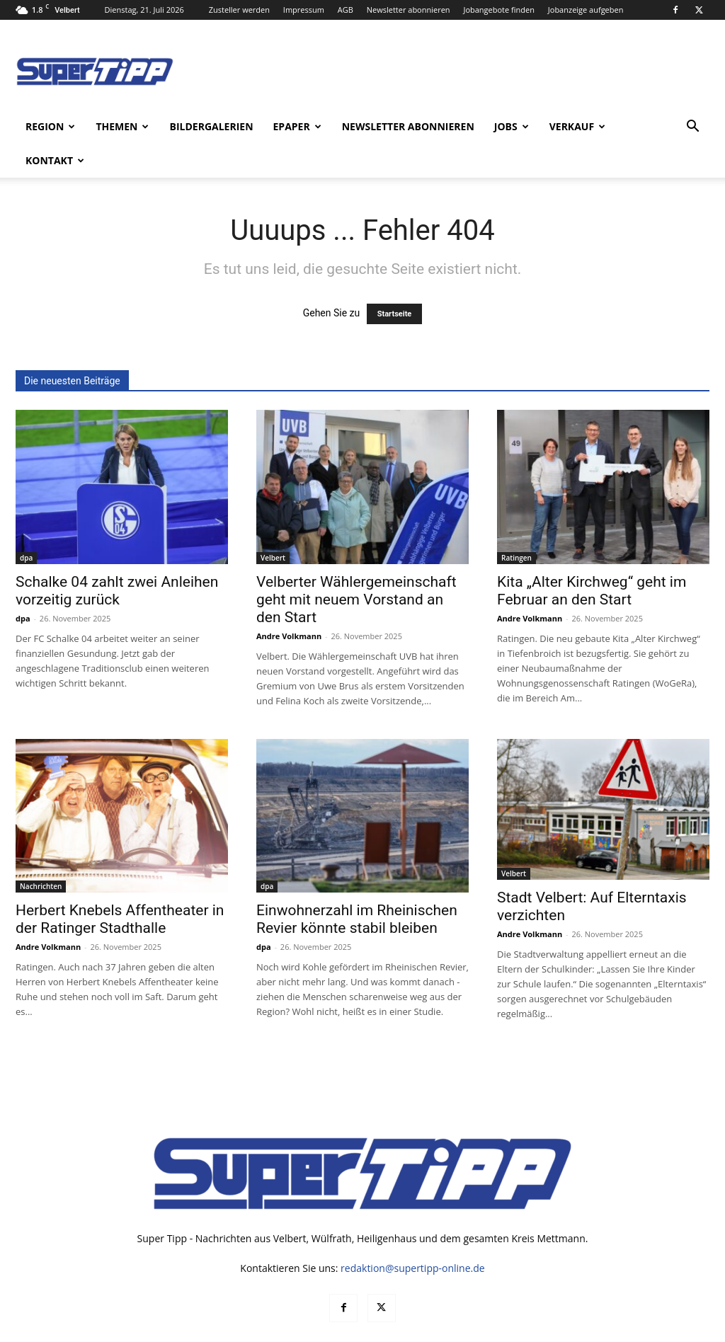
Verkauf (577, 126)
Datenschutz (567, 1329)
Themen (122, 126)
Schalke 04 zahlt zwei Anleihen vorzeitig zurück (117, 556)
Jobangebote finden (499, 9)
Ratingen (516, 524)
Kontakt (54, 160)
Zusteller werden (239, 9)
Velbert (273, 524)
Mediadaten (505, 1329)
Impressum (303, 9)
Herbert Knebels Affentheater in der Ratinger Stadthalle (120, 885)
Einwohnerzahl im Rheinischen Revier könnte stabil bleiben (356, 885)
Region (50, 126)
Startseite (394, 280)
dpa (26, 524)
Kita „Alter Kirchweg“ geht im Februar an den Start (591, 556)
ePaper (297, 126)
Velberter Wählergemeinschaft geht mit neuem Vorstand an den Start (356, 565)
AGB (345, 9)
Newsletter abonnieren (408, 9)
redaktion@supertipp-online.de (413, 1234)
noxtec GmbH (208, 1329)
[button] (692, 127)
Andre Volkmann (288, 602)
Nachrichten (41, 852)
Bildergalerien (211, 126)
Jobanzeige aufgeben (586, 9)
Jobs (511, 126)
